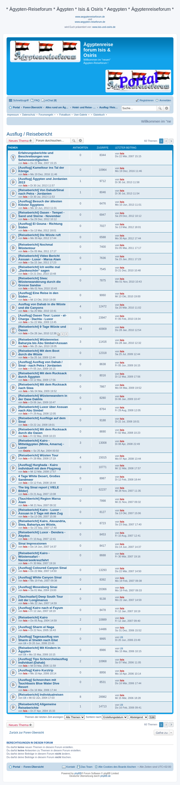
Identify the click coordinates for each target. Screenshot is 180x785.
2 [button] (166, 141)
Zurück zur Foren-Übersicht (26, 732)
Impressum (13, 114)
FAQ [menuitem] (37, 100)
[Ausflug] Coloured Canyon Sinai (42, 568)
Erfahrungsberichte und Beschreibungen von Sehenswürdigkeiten (35, 156)
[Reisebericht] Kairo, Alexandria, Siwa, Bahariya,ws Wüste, (42, 522)
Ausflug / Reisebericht (29, 134)
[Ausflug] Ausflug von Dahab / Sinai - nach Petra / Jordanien (40, 363)
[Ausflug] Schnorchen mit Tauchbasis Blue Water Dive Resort (38, 683)
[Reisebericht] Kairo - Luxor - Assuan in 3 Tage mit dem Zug (40, 511)
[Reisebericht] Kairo (33, 617)
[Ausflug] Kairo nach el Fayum (40, 608)
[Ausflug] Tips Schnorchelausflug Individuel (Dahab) (43, 660)
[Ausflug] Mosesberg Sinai (37, 587)
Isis (25, 163)
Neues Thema (19, 140)
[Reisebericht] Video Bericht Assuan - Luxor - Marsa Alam (39, 257)
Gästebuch (99, 114)
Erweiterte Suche (167, 108)
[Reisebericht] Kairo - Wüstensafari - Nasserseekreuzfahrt (33, 556)
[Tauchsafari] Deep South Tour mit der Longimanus (40, 598)
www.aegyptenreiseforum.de (90, 16)
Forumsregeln (46, 114)
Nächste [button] (171, 141)
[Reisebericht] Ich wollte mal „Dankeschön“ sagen (39, 268)
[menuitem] (49, 100)
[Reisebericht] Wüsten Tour (38, 455)
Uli (24, 643)
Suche (160, 108)
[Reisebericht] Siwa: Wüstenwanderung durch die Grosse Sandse (39, 281)
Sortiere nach (106, 717)
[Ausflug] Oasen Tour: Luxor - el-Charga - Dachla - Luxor (42, 317)
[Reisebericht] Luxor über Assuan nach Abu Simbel (43, 408)
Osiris (26, 450)
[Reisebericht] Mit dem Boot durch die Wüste (38, 352)
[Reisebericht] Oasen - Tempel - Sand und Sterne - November (41, 214)
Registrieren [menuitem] (147, 100)
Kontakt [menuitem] (70, 766)
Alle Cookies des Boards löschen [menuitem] (117, 766)
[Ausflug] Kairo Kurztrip (35, 670)
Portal (16, 107)
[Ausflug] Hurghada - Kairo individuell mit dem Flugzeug (39, 466)
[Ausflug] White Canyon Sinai (40, 577)
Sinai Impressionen (32, 543)
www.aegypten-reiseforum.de (90, 22)
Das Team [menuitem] (86, 766)
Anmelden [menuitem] (165, 100)
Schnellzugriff (21, 100)
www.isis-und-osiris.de (104, 27)
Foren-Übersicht (34, 766)
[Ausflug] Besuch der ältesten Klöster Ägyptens (40, 203)
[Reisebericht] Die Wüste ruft (39, 235)
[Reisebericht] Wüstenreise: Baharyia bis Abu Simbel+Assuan (42, 341)
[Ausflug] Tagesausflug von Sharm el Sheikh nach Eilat (38, 638)
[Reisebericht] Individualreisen (40, 694)
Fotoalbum (64, 114)
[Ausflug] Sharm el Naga (36, 627)
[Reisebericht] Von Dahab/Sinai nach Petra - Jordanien (41, 191)
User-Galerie (80, 114)
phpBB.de (105, 776)
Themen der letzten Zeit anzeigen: (55, 717)
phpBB (77, 773)
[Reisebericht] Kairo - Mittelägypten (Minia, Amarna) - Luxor (41, 444)
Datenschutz (28, 114)
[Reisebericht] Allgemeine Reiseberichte (37, 705)
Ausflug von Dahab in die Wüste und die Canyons (41, 305)
